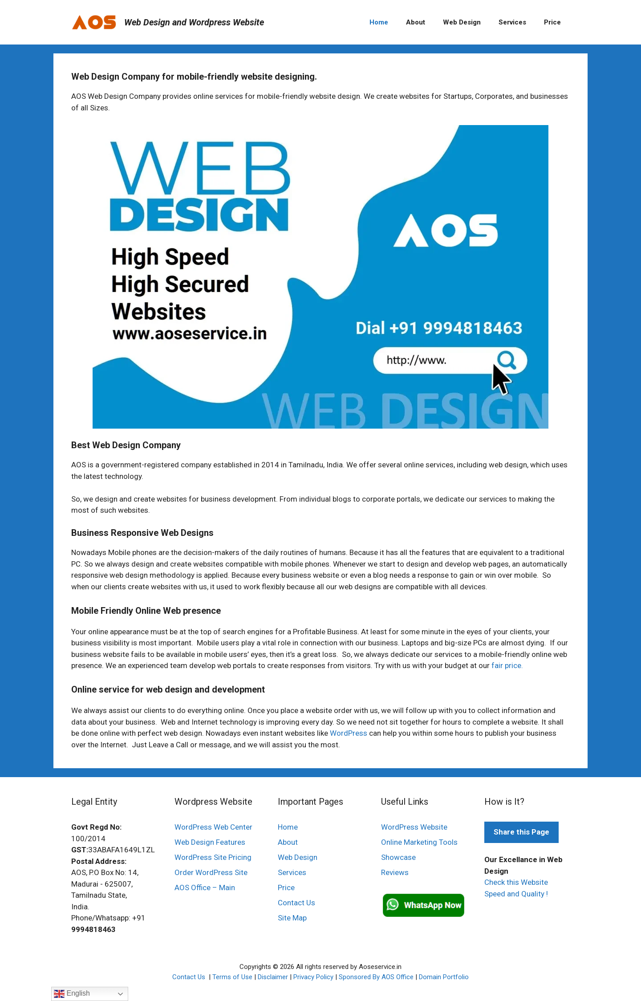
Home (378, 22)
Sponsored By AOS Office (376, 977)
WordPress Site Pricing (213, 857)
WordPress (348, 733)
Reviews (395, 872)
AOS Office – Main (204, 887)
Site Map (292, 917)
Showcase (398, 857)
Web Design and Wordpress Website (194, 22)
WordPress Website (414, 827)
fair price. (507, 665)
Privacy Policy (313, 977)
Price (552, 22)
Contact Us (296, 902)
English (72, 994)
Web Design (462, 22)
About (415, 22)
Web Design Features (209, 842)
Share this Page (521, 831)
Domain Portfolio (444, 977)
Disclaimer (273, 977)
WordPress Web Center (213, 827)
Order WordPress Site (210, 872)
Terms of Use (232, 977)
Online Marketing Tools (419, 842)
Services (512, 22)
